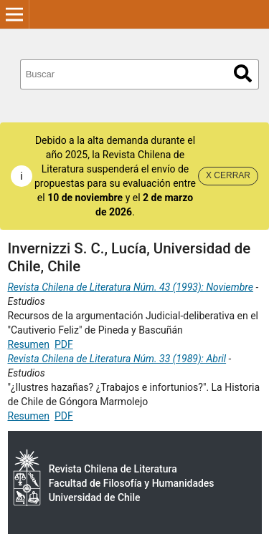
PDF (64, 344)
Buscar (243, 73)
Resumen (28, 344)
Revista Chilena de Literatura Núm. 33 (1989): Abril (117, 358)
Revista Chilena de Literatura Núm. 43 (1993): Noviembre (131, 287)
